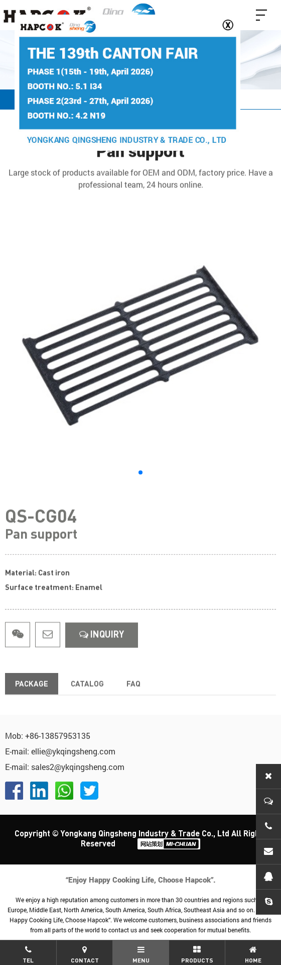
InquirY (101, 646)
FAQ (133, 696)
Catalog (87, 696)
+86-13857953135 (57, 735)
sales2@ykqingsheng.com (77, 766)
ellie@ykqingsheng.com (73, 751)
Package (31, 696)
